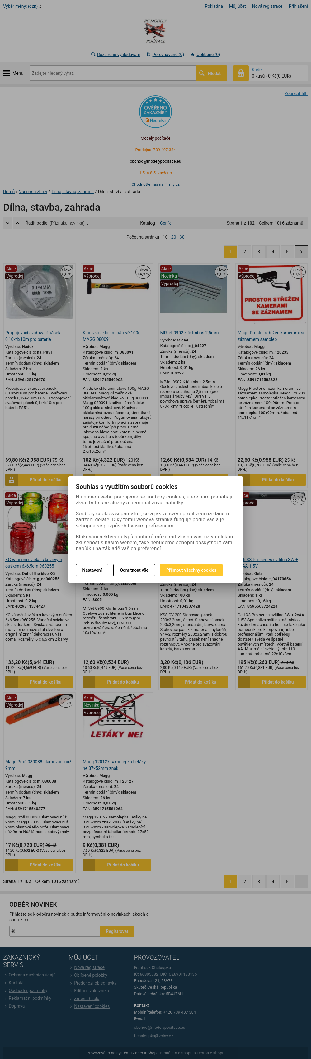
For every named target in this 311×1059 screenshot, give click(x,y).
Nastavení (92, 570)
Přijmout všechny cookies (191, 570)
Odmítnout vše (134, 570)
